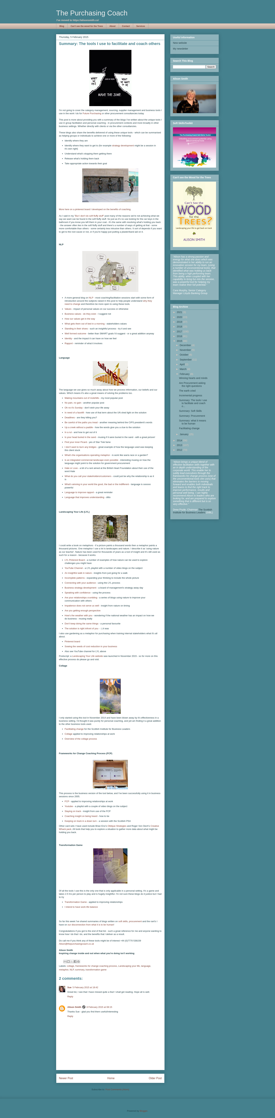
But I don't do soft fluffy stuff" (89, 215)
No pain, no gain (73, 402)
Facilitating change (74, 729)
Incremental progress (190, 395)
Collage (68, 734)
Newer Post (66, 1078)
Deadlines (70, 417)
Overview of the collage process (81, 738)
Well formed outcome (75, 333)
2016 (180, 336)
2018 (180, 326)
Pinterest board (72, 641)
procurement (135, 921)
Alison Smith (74, 1007)
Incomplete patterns (75, 578)
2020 (180, 317)
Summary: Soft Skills (190, 411)
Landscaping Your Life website (87, 656)
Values (68, 309)
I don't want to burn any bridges (80, 447)
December (186, 345)
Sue (69, 987)
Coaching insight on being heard (81, 816)
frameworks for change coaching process (96, 966)
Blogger (143, 1111)
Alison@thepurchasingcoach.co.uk (76, 943)
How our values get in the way (80, 318)
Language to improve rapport (79, 492)
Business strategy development (80, 587)
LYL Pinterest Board (75, 560)
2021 (180, 312)
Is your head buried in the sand (80, 437)
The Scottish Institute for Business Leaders (192, 511)
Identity (68, 338)
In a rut (68, 432)
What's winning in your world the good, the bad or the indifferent (97, 484)
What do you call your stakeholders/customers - (89, 476)
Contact (126, 26)
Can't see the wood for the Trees (87, 26)
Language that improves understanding (84, 497)
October (184, 354)
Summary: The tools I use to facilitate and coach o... (193, 403)
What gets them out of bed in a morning (85, 323)
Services (140, 26)
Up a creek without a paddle (79, 427)
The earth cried (187, 390)
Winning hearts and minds (193, 378)
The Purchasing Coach (92, 13)
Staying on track (73, 811)
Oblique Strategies (117, 826)
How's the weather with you (78, 615)
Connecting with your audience (80, 582)
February (185, 374)
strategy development (123, 145)
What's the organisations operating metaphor (87, 455)
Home (111, 1078)
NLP (91, 297)
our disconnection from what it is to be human (91, 924)
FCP (67, 801)
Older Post (155, 1078)
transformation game (96, 969)
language (145, 966)
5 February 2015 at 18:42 (85, 987)
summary (79, 969)
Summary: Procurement (192, 415)
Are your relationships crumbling (81, 597)
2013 (180, 445)
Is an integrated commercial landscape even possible (91, 460)
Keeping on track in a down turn (81, 821)
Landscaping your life (129, 966)
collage (70, 966)
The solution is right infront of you (81, 628)
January (184, 434)
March (183, 369)
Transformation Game (76, 902)
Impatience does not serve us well (82, 605)
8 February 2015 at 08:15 (99, 1007)
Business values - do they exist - (81, 314)
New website (180, 42)
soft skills (123, 921)
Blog (61, 26)
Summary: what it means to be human (192, 422)
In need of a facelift (75, 412)
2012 (180, 449)
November (186, 350)
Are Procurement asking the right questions (192, 384)
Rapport (69, 343)
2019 (180, 321)
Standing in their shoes (77, 328)
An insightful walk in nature (78, 573)
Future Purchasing (92, 113)
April (182, 364)
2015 (180, 341)
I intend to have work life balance (81, 907)
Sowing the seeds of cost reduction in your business (91, 646)
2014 (180, 440)
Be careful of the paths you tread (81, 422)
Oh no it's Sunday (74, 407)
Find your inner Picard (76, 442)
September (186, 359)
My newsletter (180, 48)
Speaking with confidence (77, 592)
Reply (70, 996)
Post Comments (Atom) (117, 1089)
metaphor (63, 969)
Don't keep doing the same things (82, 623)
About (112, 26)
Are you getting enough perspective (83, 610)
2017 (180, 331)
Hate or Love (71, 468)
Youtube (69, 806)
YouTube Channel (74, 568)
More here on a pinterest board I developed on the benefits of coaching (94, 209)
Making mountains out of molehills (82, 398)
